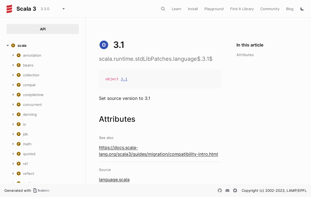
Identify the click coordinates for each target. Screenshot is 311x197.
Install (193, 9)
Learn (176, 9)
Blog (289, 9)
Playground (214, 9)
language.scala (114, 179)
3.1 (124, 79)
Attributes (245, 55)
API (43, 29)
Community (269, 9)
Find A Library (242, 9)
